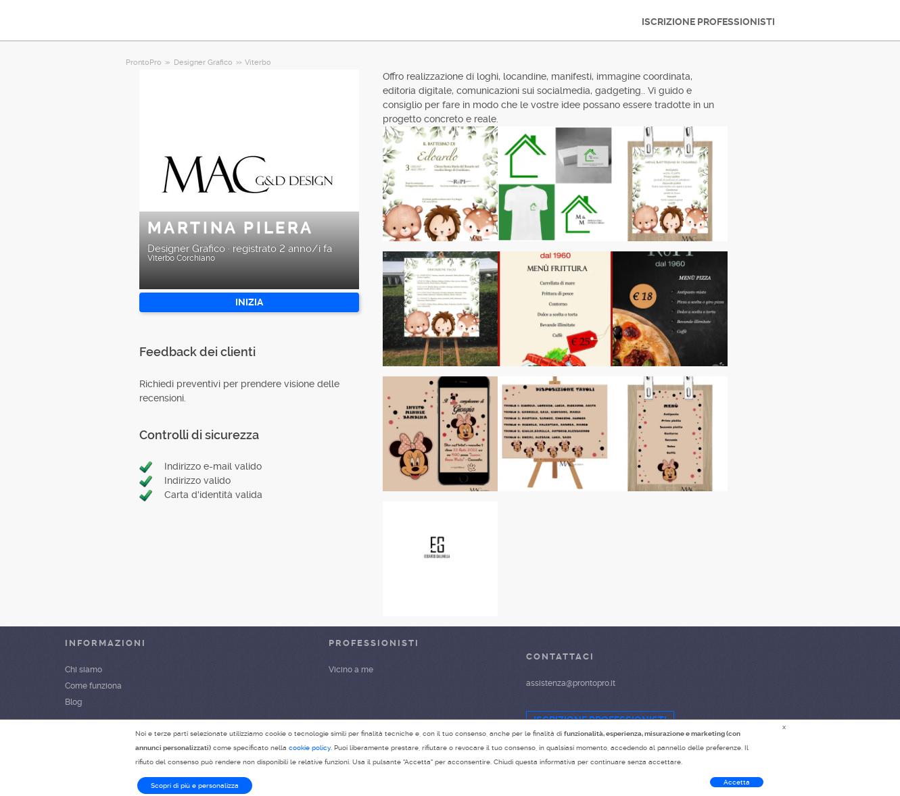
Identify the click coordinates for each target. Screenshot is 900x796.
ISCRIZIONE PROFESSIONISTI (708, 21)
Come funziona (93, 686)
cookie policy (310, 747)
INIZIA (249, 302)
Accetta (737, 782)
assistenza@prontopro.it (570, 683)
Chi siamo (83, 669)
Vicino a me (351, 669)
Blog (73, 702)
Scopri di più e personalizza (195, 785)
